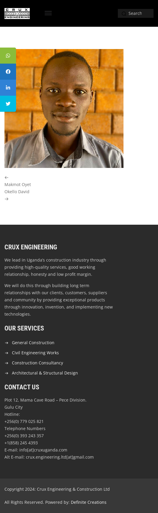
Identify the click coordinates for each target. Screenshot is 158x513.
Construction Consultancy (37, 363)
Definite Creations (89, 502)
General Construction (33, 342)
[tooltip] (8, 56)
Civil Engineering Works (35, 352)
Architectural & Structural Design (45, 373)
